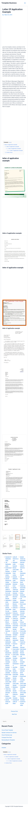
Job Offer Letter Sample (15, 669)
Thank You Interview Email (15, 584)
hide (10, 142)
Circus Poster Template (7, 730)
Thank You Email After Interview (15, 620)
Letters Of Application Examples (8, 641)
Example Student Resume (7, 685)
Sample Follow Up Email (7, 701)
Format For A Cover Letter (22, 703)
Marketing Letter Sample (15, 688)
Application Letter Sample (8, 596)
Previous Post (14, 711)
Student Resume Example (7, 665)
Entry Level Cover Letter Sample (23, 692)
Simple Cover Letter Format (23, 665)
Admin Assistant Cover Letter (23, 594)
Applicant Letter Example (15, 564)
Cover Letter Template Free (8, 647)
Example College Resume (22, 638)
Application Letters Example (8, 574)
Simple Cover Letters (14, 573)
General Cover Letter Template (8, 670)
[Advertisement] (14, 31)
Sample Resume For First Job (8, 652)
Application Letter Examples (8, 629)
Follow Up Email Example (15, 609)
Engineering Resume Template (23, 697)
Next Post (14, 714)
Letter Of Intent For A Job (15, 558)
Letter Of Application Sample (8, 616)
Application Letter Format (8, 602)
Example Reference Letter (15, 578)
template (4, 747)
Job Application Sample (23, 600)
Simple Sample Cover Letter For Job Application (8, 609)
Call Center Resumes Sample (15, 596)
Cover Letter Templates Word (23, 687)
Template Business (9, 3)
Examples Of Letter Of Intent (16, 701)
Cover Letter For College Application (16, 650)
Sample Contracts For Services (9, 732)
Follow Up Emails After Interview (16, 614)
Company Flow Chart (7, 737)
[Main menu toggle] (25, 3)
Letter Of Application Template (15, 632)
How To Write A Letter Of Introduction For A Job (8, 589)
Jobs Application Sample (23, 573)
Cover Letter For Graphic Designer (23, 632)
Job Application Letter (8, 564)
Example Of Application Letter (8, 558)
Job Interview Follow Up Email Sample (22, 580)
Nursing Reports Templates (8, 740)
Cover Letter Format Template (16, 656)
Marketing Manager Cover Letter (8, 679)
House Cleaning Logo (7, 735)
